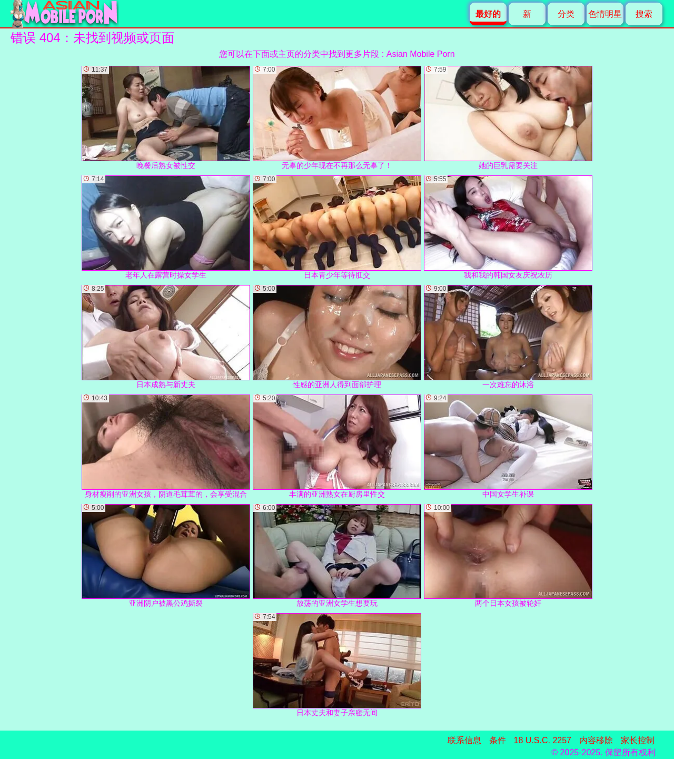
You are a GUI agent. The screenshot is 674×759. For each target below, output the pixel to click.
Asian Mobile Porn (420, 54)
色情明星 (605, 13)
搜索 (644, 13)
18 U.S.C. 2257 (542, 740)
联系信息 (464, 740)
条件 (497, 740)
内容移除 (596, 740)
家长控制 (638, 740)
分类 (566, 13)
